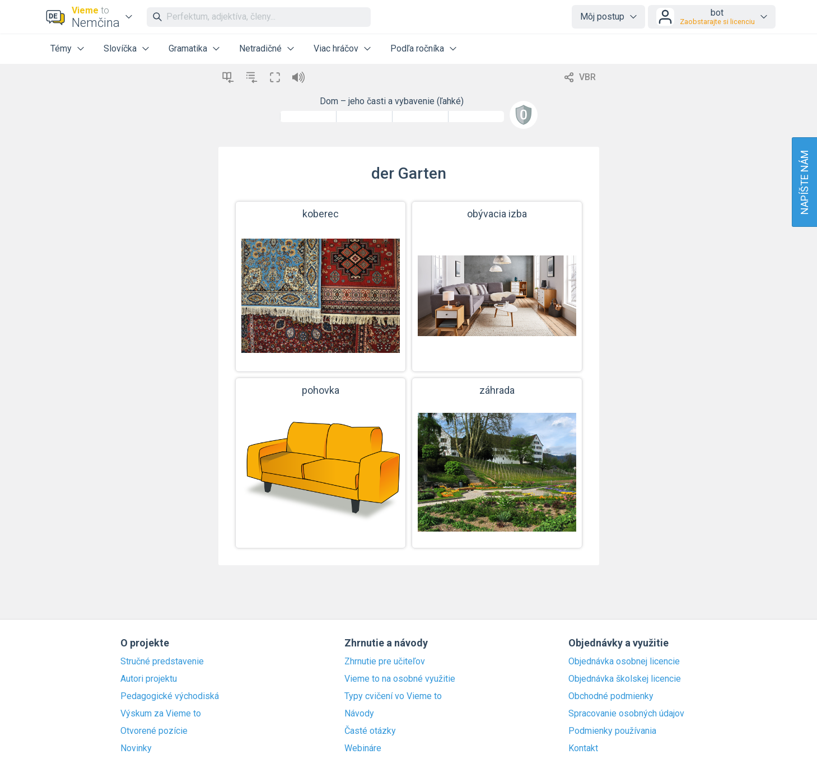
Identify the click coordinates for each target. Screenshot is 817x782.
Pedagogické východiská (169, 696)
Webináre (362, 748)
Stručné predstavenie (162, 662)
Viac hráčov (336, 48)
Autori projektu (148, 679)
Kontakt (583, 748)
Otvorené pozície (154, 731)
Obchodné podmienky (610, 696)
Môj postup (602, 16)
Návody (359, 714)
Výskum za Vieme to (160, 714)
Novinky (136, 748)
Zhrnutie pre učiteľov (384, 662)
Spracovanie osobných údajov (626, 714)
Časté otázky (370, 731)
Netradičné (260, 48)
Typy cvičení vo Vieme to (393, 696)
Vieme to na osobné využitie (399, 679)
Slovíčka (120, 48)
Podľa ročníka (417, 48)
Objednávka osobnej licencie (624, 662)
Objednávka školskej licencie (624, 679)
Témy (61, 48)
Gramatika (188, 48)
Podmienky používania (612, 731)
